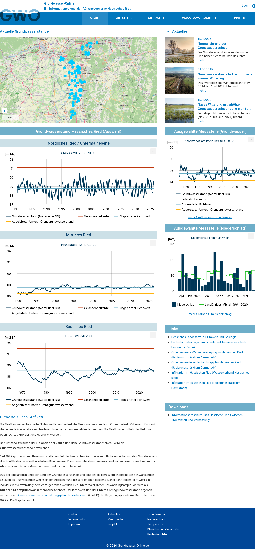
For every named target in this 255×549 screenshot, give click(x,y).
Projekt (240, 18)
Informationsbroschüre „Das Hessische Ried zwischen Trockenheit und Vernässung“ (207, 418)
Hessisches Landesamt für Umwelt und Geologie (203, 337)
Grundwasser (156, 514)
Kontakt (73, 514)
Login (248, 5)
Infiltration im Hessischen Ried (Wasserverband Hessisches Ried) (210, 375)
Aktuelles (124, 18)
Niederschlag (156, 519)
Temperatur (155, 524)
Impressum (75, 524)
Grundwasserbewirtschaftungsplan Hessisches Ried (52, 495)
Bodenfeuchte (157, 534)
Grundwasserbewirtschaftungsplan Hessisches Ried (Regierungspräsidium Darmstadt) (206, 365)
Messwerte (157, 18)
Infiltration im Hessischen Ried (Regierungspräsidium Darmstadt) (205, 385)
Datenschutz (76, 519)
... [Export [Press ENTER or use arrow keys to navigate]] (153, 150)
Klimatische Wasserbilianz (164, 529)
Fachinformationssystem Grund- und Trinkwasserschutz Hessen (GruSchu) (209, 345)
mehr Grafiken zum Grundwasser (210, 217)
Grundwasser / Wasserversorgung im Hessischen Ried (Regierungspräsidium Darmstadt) (207, 355)
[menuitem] (153, 151)
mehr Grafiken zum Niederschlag (210, 314)
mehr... (202, 60)
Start (95, 18)
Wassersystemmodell (200, 18)
